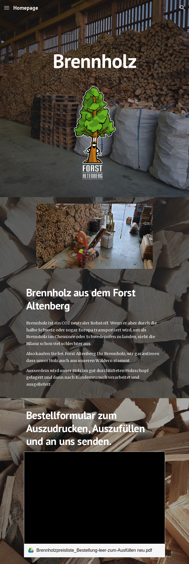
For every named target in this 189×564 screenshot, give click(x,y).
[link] (94, 504)
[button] (6, 7)
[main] (94, 45)
